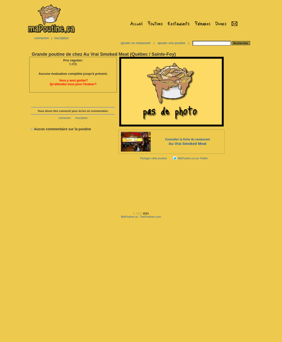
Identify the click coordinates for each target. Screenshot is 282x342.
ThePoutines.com (150, 216)
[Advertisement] (240, 130)
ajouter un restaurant (135, 43)
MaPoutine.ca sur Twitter (193, 158)
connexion (41, 38)
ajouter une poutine (171, 43)
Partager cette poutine (153, 158)
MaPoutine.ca (129, 216)
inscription (61, 38)
